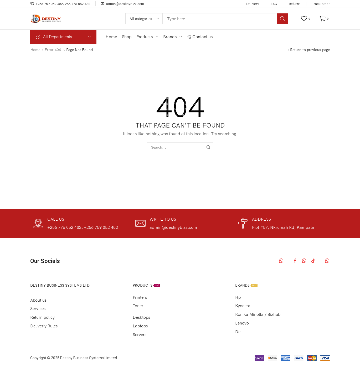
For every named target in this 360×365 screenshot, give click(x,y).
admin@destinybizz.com (125, 4)
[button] (306, 18)
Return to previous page (310, 49)
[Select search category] (144, 18)
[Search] (282, 18)
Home (35, 49)
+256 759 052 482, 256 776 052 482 (62, 4)
